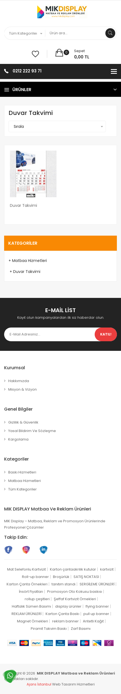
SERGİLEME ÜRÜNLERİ (97, 584)
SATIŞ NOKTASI (86, 577)
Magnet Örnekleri (32, 621)
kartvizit (107, 569)
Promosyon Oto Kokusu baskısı (74, 591)
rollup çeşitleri (37, 599)
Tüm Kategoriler (22, 489)
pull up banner (96, 614)
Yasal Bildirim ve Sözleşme (32, 430)
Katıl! (105, 334)
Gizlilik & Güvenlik (23, 422)
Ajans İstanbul (39, 684)
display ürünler (68, 606)
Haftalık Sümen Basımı (31, 606)
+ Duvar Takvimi (24, 271)
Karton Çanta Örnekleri (27, 584)
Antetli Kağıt (93, 621)
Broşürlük (61, 577)
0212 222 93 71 (27, 71)
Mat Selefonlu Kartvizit (26, 569)
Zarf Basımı (81, 628)
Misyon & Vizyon (22, 389)
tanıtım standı (63, 584)
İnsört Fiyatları (31, 591)
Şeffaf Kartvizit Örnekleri (75, 599)
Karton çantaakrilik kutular (73, 569)
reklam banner (65, 621)
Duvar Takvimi (23, 205)
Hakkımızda (18, 380)
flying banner (97, 606)
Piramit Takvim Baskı (49, 628)
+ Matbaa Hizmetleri (28, 260)
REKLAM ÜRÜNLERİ (26, 614)
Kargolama (18, 439)
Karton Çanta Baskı (62, 614)
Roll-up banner (35, 577)
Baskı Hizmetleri (22, 472)
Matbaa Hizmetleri (24, 480)
